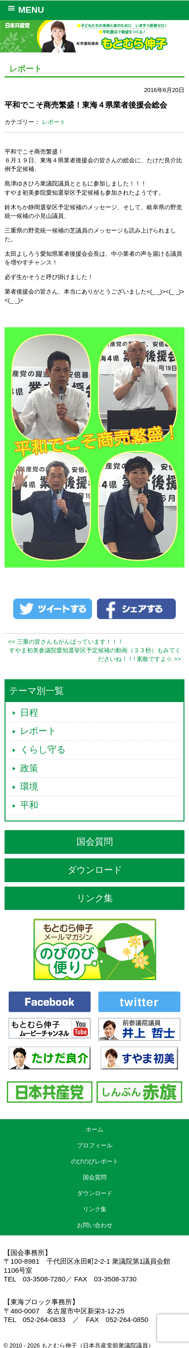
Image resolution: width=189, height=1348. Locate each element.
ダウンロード (94, 870)
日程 (29, 713)
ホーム (94, 1129)
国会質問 (95, 842)
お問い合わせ (94, 1225)
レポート (54, 122)
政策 (29, 768)
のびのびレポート (94, 1161)
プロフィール (94, 1145)
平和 (29, 805)
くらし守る (43, 749)
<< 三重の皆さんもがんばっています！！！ (65, 641)
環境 (29, 786)
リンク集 (95, 898)
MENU (24, 9)
